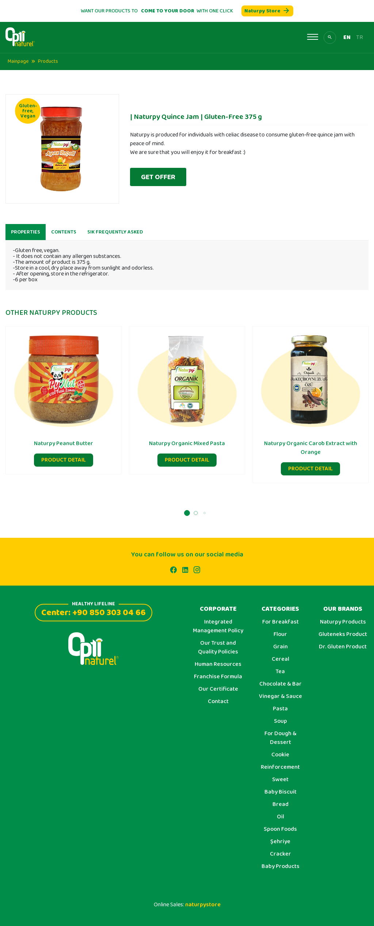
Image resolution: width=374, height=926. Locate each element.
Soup (280, 721)
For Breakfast (280, 622)
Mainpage (18, 61)
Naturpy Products (343, 622)
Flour (280, 634)
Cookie (280, 755)
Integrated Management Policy (218, 626)
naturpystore (203, 904)
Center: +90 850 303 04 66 (93, 612)
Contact (218, 701)
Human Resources (218, 664)
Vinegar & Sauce (280, 696)
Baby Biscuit (280, 792)
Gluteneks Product (342, 634)
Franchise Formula (218, 676)
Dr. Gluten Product (343, 647)
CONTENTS (63, 236)
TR (359, 37)
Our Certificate (218, 689)
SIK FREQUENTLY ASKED (115, 236)
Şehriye (280, 841)
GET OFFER (158, 177)
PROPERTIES (25, 236)
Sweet (280, 779)
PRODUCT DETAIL (63, 463)
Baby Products (280, 866)
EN (347, 37)
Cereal (280, 659)
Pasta (280, 709)
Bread (280, 804)
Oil (280, 817)
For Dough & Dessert (280, 738)
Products (48, 61)
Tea (280, 671)
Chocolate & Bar (280, 684)
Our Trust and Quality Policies (218, 647)
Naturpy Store (267, 11)
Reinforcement (280, 767)
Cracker (280, 854)
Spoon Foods (280, 829)
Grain (280, 647)
